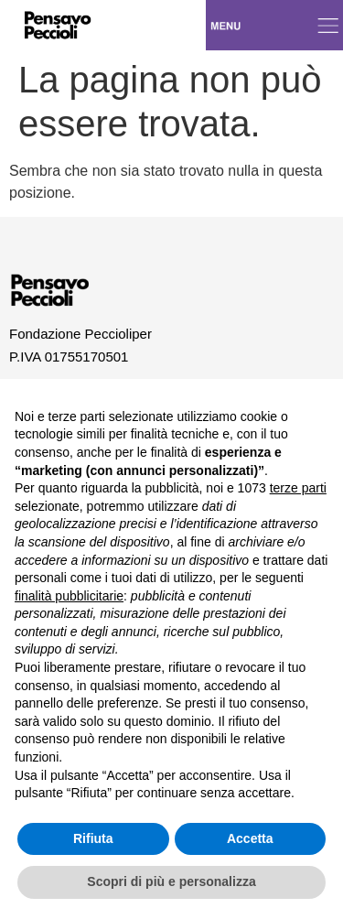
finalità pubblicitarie (69, 596)
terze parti (298, 488)
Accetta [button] (250, 838)
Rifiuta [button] (93, 838)
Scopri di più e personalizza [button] (171, 881)
